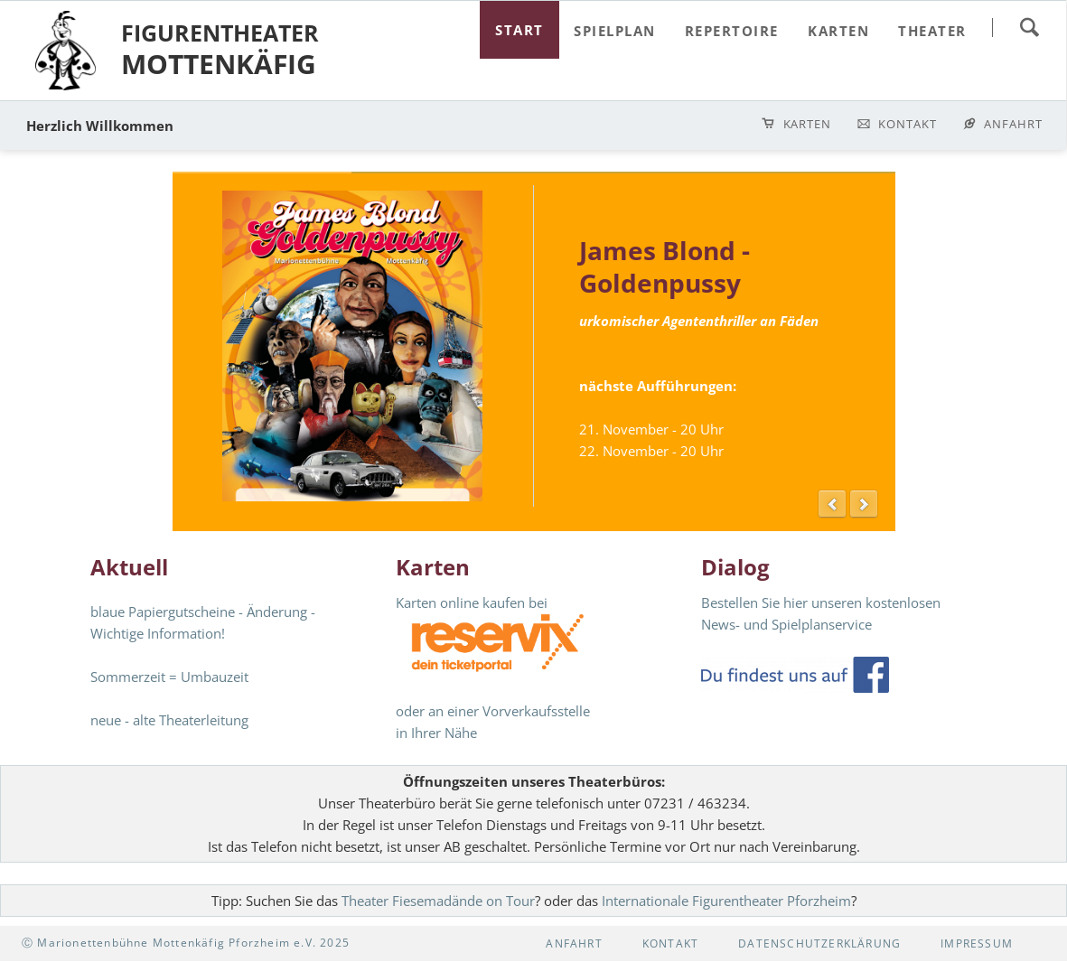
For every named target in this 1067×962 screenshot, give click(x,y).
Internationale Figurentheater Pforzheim (726, 901)
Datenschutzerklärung (819, 943)
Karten (807, 124)
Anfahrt (1013, 124)
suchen (1029, 27)
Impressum (977, 943)
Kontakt (907, 124)
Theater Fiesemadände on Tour (438, 901)
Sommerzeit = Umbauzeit (169, 677)
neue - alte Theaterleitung (169, 720)
